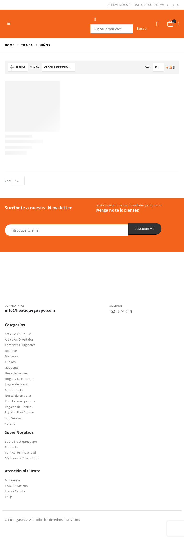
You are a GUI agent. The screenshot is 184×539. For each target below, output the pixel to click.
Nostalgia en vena (18, 395)
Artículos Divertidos (19, 339)
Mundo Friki (14, 390)
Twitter (121, 311)
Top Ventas (13, 418)
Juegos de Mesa (16, 384)
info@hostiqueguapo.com (30, 310)
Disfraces (11, 356)
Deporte (11, 351)
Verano (10, 423)
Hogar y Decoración (19, 379)
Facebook (113, 311)
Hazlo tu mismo (16, 373)
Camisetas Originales (20, 345)
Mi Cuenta (12, 480)
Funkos (10, 362)
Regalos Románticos (19, 412)
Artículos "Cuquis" (18, 334)
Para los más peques (20, 401)
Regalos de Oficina (18, 407)
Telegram (128, 311)
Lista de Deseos (16, 485)
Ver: (147, 67)
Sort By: (35, 67)
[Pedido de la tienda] (58, 67)
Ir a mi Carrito (15, 491)
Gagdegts (12, 367)
